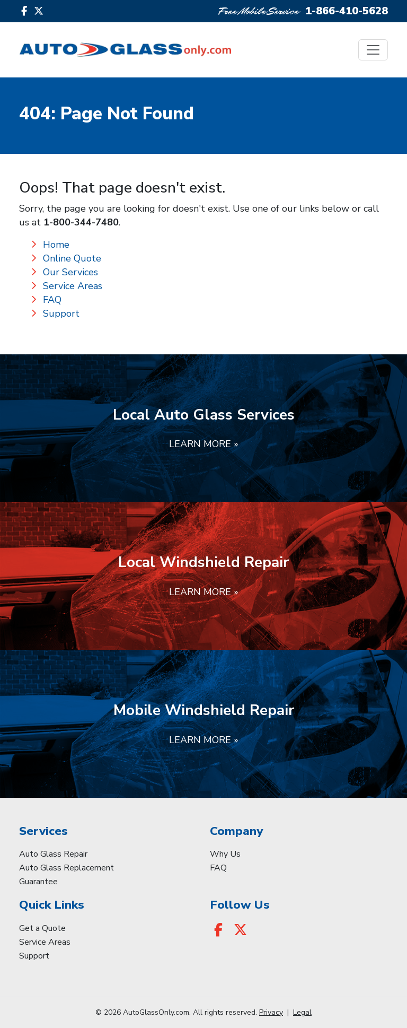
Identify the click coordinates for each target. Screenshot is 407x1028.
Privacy (271, 1012)
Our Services (70, 272)
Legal (302, 1012)
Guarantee (38, 881)
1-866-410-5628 (346, 11)
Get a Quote (42, 928)
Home (56, 244)
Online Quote (72, 258)
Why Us (225, 854)
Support (61, 313)
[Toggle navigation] (373, 49)
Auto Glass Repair (53, 854)
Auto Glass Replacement (66, 868)
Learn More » (203, 444)
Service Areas (72, 286)
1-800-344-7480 (81, 222)
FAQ (52, 299)
